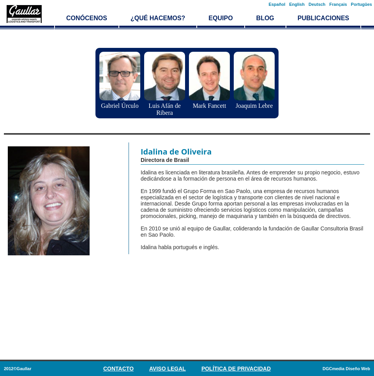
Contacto (118, 368)
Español (276, 4)
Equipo (220, 18)
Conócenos (86, 18)
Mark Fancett (209, 105)
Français (338, 4)
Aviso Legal (167, 368)
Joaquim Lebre (254, 105)
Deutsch (317, 4)
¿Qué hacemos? (158, 18)
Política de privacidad (236, 368)
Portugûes (361, 4)
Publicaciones (323, 18)
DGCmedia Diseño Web (346, 368)
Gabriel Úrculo (119, 105)
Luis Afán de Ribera (164, 109)
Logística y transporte (24, 14)
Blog (265, 18)
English (297, 4)
